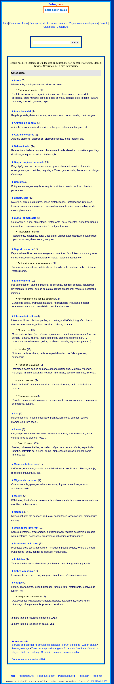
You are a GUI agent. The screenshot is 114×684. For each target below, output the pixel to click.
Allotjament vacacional (29, 596)
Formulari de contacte (48, 645)
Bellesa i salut (22, 146)
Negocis (18, 512)
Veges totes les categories (83, 23)
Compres (19, 182)
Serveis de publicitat (23, 645)
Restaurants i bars (27, 231)
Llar (16, 413)
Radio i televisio (26, 380)
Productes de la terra (26, 543)
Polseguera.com (46, 676)
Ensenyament (22, 280)
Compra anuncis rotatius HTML (29, 659)
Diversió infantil (26, 443)
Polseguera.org (66, 676)
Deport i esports (23, 249)
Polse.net (97, 676)
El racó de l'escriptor (75, 648)
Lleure (17, 429)
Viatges (18, 582)
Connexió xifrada (18, 23)
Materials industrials (26, 464)
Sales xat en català (56, 10)
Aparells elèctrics (24, 134)
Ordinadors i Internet (26, 528)
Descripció (35, 23)
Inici (5, 23)
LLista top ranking (29, 652)
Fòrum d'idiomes (71, 645)
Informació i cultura (25, 316)
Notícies (22, 349)
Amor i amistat (22, 111)
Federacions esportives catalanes (35, 263)
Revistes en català (27, 396)
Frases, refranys (20, 648)
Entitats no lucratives (28, 90)
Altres (17, 80)
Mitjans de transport (25, 480)
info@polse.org (99, 681)
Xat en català (89, 645)
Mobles (18, 496)
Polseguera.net (26, 676)
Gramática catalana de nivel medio (60, 652)
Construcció (21, 198)
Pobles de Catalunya (28, 365)
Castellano (49, 27)
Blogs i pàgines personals (29, 162)
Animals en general (25, 123)
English (103, 23)
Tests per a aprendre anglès (46, 648)
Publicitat (19, 559)
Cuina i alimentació (25, 218)
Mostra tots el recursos (55, 23)
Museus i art (24, 330)
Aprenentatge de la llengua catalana (36, 298)
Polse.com (83, 676)
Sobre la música (23, 571)
